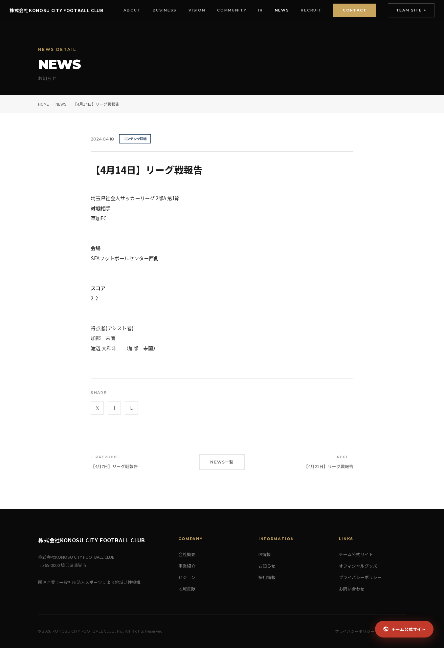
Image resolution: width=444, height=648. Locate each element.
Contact (348, 10)
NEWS (61, 104)
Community (225, 10)
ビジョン (186, 577)
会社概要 (186, 554)
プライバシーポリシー (360, 577)
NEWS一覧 (221, 462)
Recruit (305, 10)
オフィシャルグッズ (358, 566)
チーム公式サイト (356, 554)
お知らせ (267, 566)
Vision (190, 10)
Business (158, 10)
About (125, 10)
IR (254, 10)
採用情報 (267, 577)
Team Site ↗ (405, 10)
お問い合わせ (352, 589)
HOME (43, 104)
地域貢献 (186, 589)
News (276, 10)
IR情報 (264, 554)
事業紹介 (186, 566)
